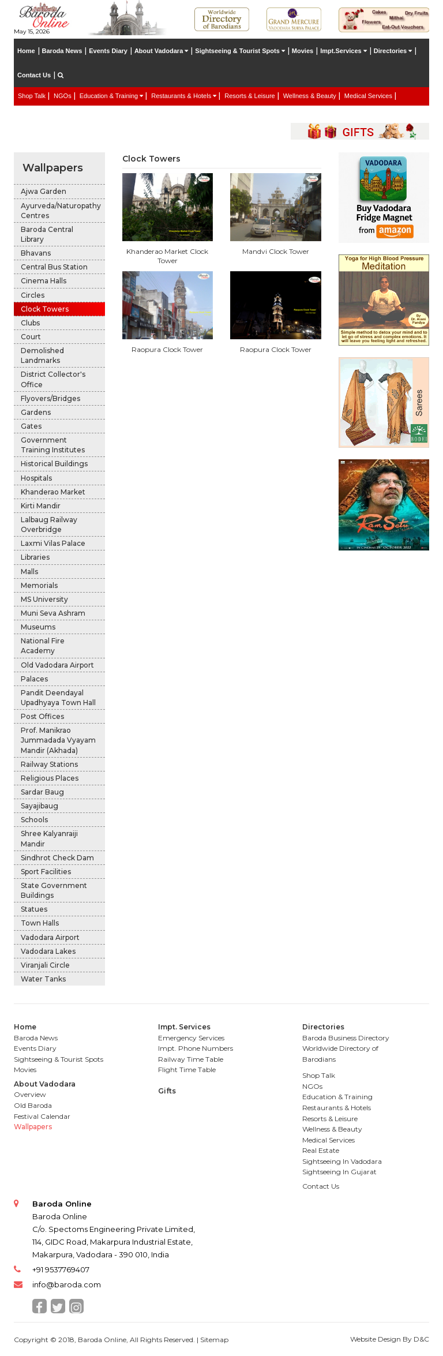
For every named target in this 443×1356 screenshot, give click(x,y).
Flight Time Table (187, 1069)
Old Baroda (33, 1105)
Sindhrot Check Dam (57, 857)
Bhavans (36, 253)
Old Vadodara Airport (57, 665)
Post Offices (42, 716)
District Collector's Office (53, 379)
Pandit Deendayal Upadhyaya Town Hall (58, 697)
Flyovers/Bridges (50, 398)
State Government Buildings (54, 890)
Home (26, 50)
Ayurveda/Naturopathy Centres (61, 210)
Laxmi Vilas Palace (53, 543)
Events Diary (108, 50)
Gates (31, 426)
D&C (421, 1339)
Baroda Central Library (47, 234)
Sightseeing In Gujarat (339, 1171)
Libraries (35, 557)
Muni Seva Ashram (53, 613)
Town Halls (40, 923)
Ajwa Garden (43, 191)
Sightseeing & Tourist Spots (58, 1059)
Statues (34, 909)
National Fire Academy (43, 645)
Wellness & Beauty (309, 95)
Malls (29, 571)
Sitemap (214, 1339)
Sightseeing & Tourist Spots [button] (240, 50)
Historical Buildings (54, 463)
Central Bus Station (54, 267)
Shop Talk (32, 95)
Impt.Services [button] (343, 50)
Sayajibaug (39, 805)
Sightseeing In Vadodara (342, 1161)
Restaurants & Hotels (336, 1107)
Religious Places (49, 778)
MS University (44, 599)
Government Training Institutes (53, 445)
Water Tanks (43, 979)
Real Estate (34, 113)
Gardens (36, 412)
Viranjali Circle (45, 965)
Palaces (34, 679)
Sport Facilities (46, 871)
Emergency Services (191, 1037)
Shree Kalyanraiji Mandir (49, 838)
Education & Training (337, 1096)
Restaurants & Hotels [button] (183, 95)
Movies (302, 50)
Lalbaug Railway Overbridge (49, 524)
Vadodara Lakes (48, 951)
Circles (32, 295)
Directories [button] (393, 50)
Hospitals (36, 478)
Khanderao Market (53, 492)
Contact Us (34, 75)
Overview (30, 1094)
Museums (38, 627)
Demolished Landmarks (42, 355)
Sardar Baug (42, 792)
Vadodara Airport (50, 937)
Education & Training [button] (112, 95)
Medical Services (368, 95)
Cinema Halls (43, 280)
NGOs (63, 95)
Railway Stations (49, 764)
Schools (34, 819)
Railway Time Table (190, 1059)
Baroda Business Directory (345, 1037)
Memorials (39, 585)
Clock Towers (45, 309)
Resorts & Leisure (249, 95)
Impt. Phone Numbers (195, 1048)
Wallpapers (52, 168)
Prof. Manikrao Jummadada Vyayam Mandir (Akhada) (58, 740)
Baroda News (62, 50)
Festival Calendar (42, 1116)
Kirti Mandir (41, 505)
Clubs (30, 323)
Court (31, 336)
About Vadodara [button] (161, 50)
